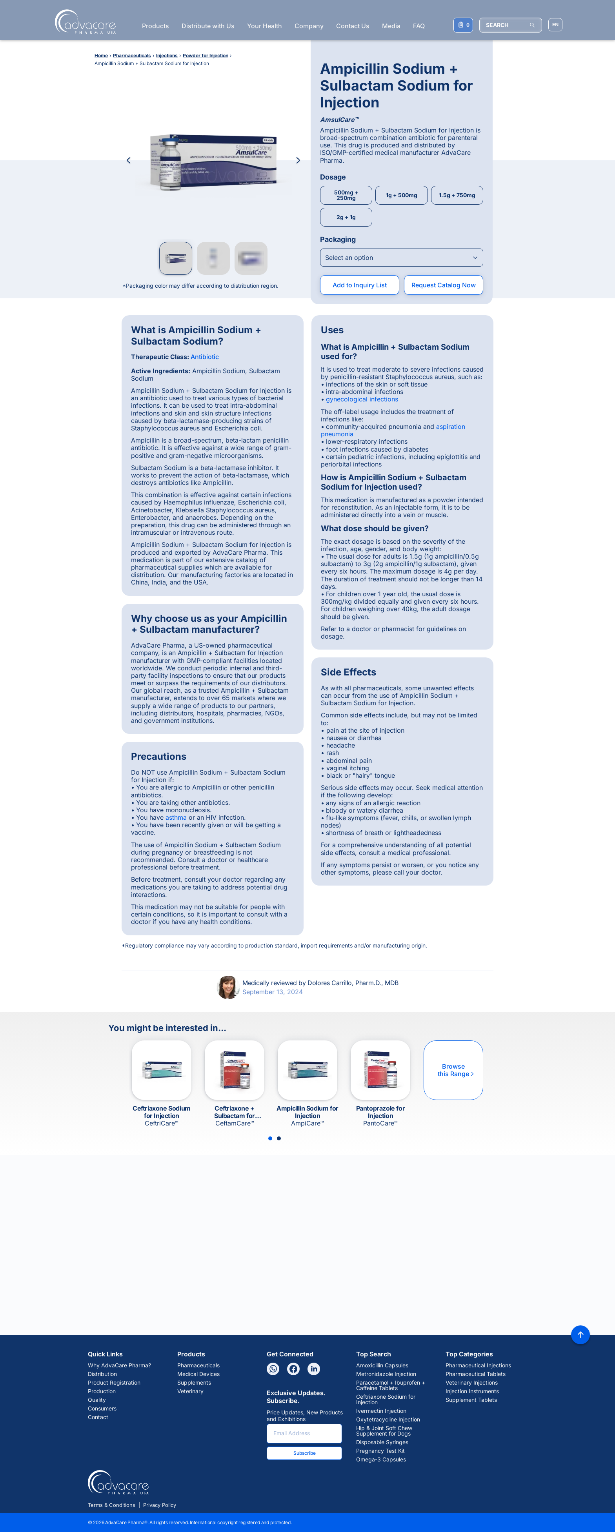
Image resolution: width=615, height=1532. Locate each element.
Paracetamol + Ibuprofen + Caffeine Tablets (390, 1385)
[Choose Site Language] (555, 24)
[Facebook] (293, 1369)
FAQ (419, 26)
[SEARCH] (510, 25)
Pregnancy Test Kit (380, 1451)
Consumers (102, 1408)
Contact (98, 1417)
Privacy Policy (159, 1505)
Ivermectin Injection (381, 1411)
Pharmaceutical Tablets (476, 1374)
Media (391, 26)
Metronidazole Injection (386, 1374)
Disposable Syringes (382, 1442)
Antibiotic (205, 357)
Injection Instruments (472, 1391)
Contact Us (352, 26)
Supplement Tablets (471, 1400)
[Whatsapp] (273, 1369)
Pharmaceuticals (198, 1365)
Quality (97, 1400)
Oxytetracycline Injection (388, 1419)
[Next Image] (298, 160)
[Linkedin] (314, 1369)
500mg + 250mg (346, 195)
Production (102, 1391)
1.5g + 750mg (457, 195)
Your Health (264, 26)
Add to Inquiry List (360, 285)
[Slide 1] (270, 1138)
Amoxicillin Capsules (382, 1365)
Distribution (102, 1374)
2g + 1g (346, 217)
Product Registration (114, 1382)
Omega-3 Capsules (381, 1459)
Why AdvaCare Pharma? (119, 1365)
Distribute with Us (208, 26)
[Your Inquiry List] (463, 25)
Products (155, 26)
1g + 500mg (401, 195)
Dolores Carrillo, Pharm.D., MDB (353, 983)
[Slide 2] (279, 1138)
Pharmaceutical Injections (478, 1365)
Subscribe (304, 1453)
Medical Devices (198, 1374)
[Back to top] (580, 1334)
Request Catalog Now (443, 285)
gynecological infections (362, 399)
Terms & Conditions (111, 1505)
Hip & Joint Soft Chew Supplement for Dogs (384, 1430)
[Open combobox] (401, 257)
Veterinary (190, 1391)
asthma (176, 817)
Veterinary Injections (472, 1382)
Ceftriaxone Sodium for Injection (385, 1399)
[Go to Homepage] (83, 21)
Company (309, 26)
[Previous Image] (128, 160)
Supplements (194, 1382)
